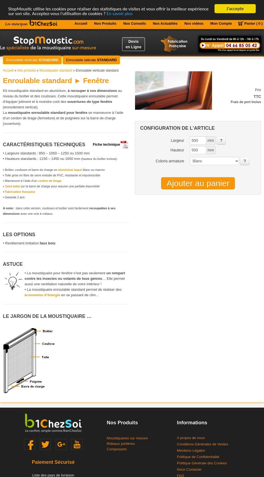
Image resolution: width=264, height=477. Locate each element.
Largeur (177, 140)
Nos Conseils (134, 23)
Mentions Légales (191, 450)
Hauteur (177, 150)
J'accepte (235, 9)
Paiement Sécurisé (53, 462)
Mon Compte (221, 23)
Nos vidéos (193, 23)
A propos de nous (191, 438)
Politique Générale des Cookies (202, 463)
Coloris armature (170, 161)
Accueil (81, 23)
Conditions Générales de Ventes (202, 444)
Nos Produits (105, 23)
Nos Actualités (165, 23)
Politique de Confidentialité (198, 457)
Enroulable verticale (32, 60)
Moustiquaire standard (55, 70)
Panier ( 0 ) (253, 23)
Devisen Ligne (134, 44)
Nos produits (26, 70)
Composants (117, 449)
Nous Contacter (189, 469)
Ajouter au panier (198, 183)
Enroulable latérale (91, 60)
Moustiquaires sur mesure (127, 438)
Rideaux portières (121, 444)
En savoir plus (120, 13)
